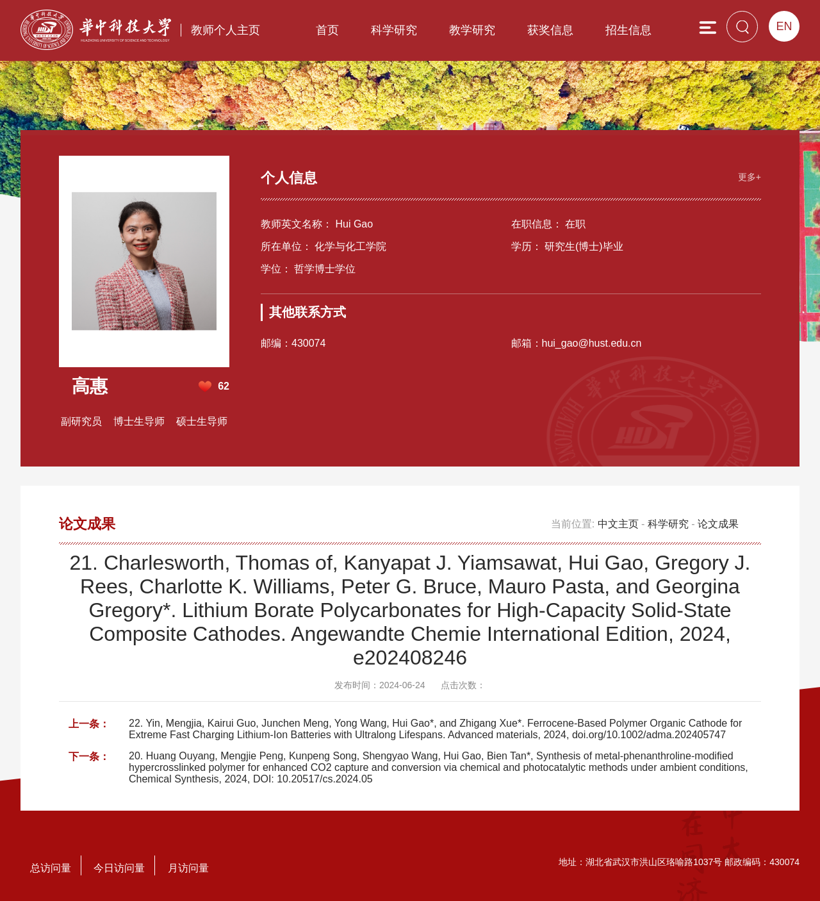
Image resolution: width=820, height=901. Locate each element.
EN (784, 26)
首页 (327, 30)
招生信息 (628, 30)
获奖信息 (550, 30)
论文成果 (718, 523)
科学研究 (394, 30)
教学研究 (472, 30)
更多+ (749, 177)
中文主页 (618, 523)
